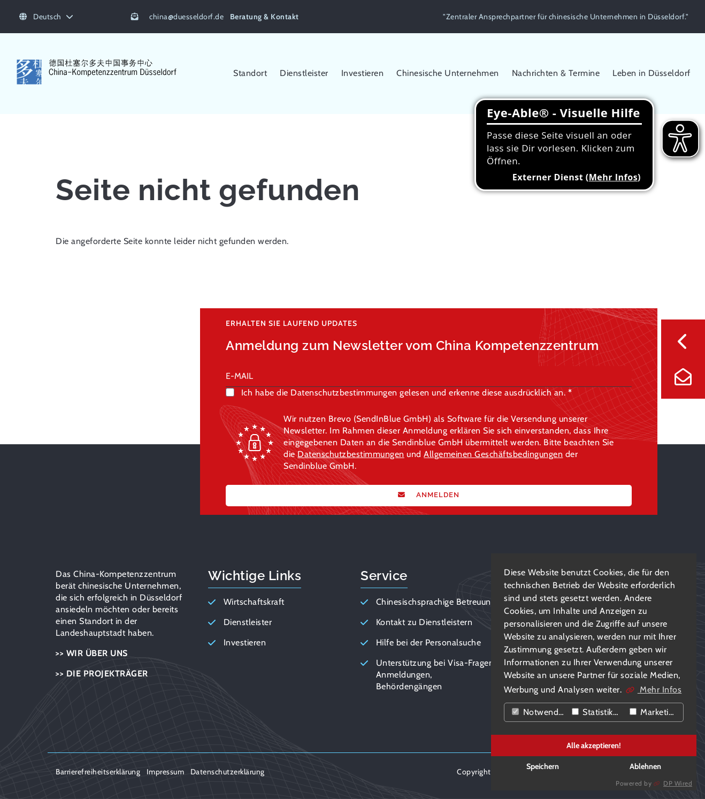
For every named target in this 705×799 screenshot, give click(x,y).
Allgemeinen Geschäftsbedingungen (493, 454)
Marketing (654, 712)
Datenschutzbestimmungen (350, 454)
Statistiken (597, 712)
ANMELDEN (436, 495)
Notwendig (538, 712)
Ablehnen (645, 766)
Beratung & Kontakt (264, 16)
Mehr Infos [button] (660, 689)
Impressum (166, 772)
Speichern (542, 766)
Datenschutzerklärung (227, 772)
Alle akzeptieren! (593, 745)
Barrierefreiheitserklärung (98, 772)
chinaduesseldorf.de (186, 16)
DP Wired (677, 783)
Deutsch (46, 16)
